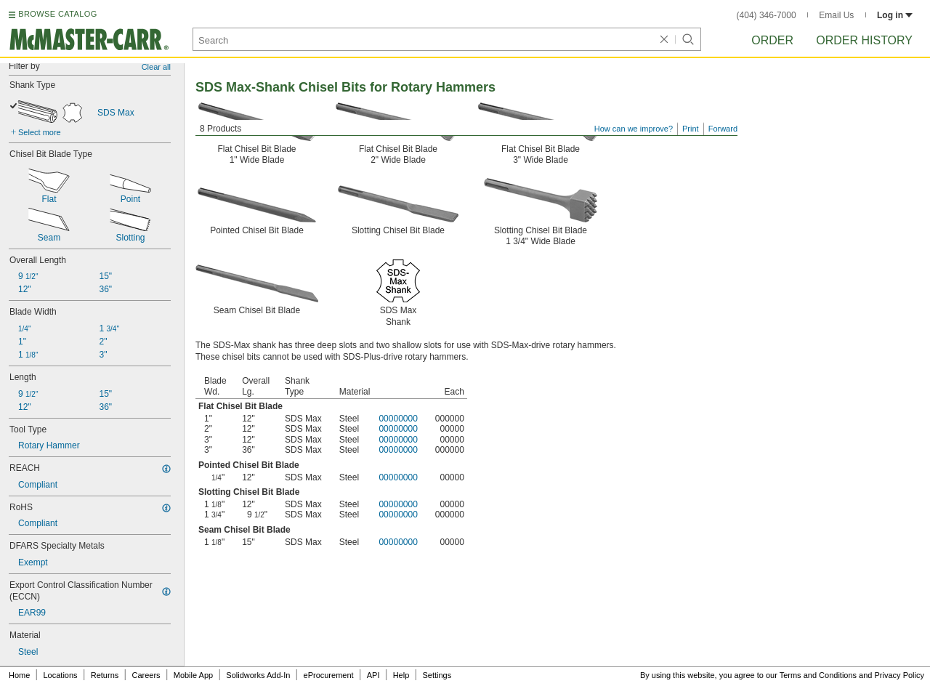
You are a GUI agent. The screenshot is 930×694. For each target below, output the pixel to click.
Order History (864, 40)
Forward (722, 128)
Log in (895, 15)
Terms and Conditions (818, 675)
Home (19, 675)
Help (401, 675)
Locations (61, 675)
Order (772, 40)
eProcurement (329, 675)
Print (690, 128)
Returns (105, 675)
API (373, 675)
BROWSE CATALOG (57, 13)
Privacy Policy (899, 675)
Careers (146, 675)
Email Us (836, 15)
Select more (39, 132)
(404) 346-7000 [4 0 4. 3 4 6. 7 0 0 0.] (766, 15)
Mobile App (193, 675)
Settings (436, 675)
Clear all (156, 66)
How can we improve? (633, 128)
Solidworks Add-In (258, 675)
